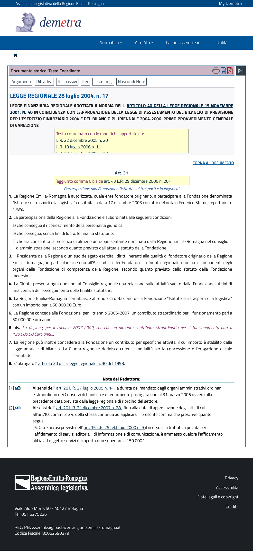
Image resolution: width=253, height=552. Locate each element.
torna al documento (213, 163)
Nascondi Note (131, 81)
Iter (85, 81)
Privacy (231, 478)
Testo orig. (103, 81)
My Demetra (230, 3)
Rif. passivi (67, 81)
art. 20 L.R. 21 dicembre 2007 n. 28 (89, 407)
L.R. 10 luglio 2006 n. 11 (78, 146)
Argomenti (21, 81)
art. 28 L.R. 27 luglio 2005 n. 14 (85, 388)
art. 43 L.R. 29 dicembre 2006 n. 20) (137, 181)
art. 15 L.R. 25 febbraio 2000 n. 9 (114, 427)
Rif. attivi (44, 81)
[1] (12, 388)
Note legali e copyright (217, 497)
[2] (12, 407)
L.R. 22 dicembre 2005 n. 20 (82, 140)
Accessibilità (227, 487)
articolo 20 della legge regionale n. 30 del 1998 (81, 363)
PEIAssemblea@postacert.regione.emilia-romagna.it (72, 527)
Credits (231, 506)
